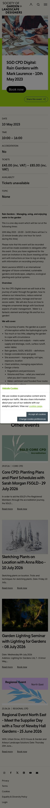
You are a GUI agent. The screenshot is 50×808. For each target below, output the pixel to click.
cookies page (35, 406)
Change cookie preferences (32, 419)
